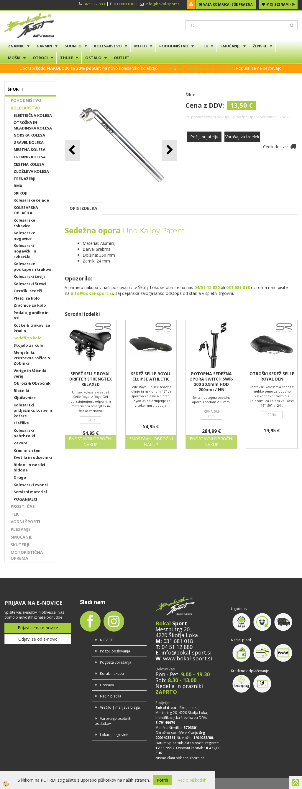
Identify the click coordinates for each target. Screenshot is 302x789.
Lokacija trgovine (114, 734)
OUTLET (121, 57)
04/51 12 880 (207, 287)
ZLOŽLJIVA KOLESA (31, 171)
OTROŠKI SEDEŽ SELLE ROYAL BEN (272, 376)
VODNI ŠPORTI (25, 521)
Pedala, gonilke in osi (31, 315)
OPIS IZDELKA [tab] (83, 208)
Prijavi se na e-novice (38, 627)
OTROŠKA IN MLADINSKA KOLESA (33, 125)
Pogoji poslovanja (115, 651)
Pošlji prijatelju (204, 136)
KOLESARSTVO (108, 46)
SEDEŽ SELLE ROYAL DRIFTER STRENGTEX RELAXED (90, 379)
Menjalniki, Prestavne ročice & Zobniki (32, 358)
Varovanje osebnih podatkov (113, 721)
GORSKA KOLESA (29, 135)
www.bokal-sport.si (187, 658)
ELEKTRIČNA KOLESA (33, 115)
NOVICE (106, 639)
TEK (204, 46)
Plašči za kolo (27, 298)
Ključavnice (25, 397)
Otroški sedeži (28, 290)
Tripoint (225, 68)
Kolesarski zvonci (31, 484)
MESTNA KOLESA (29, 149)
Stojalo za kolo (28, 345)
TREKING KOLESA (30, 157)
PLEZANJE (21, 529)
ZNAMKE (16, 46)
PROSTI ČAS (23, 506)
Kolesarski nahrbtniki (24, 433)
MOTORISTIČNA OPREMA (27, 555)
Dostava (107, 684)
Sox (181, 68)
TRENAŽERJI (24, 178)
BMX (18, 185)
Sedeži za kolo (28, 337)
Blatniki (21, 390)
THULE (66, 57)
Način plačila (110, 696)
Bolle (209, 68)
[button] (169, 150)
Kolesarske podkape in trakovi (32, 266)
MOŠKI (14, 57)
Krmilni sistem (28, 450)
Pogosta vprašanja (115, 662)
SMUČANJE (230, 46)
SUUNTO (73, 46)
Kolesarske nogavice (24, 235)
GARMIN (44, 46)
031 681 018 (124, 3)
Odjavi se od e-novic (37, 639)
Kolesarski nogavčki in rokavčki (25, 251)
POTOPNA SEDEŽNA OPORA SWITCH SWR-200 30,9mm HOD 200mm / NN (211, 381)
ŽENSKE (260, 46)
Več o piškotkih (192, 780)
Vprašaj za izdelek (242, 136)
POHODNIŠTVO (173, 46)
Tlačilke (21, 423)
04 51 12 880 (94, 3)
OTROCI (40, 57)
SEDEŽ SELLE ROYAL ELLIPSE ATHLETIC (151, 376)
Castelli (167, 68)
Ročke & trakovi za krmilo (32, 328)
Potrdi (162, 780)
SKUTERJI (20, 544)
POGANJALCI (25, 499)
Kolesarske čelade (31, 200)
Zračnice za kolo (30, 305)
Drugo (20, 477)
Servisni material (30, 491)
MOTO (140, 46)
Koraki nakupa (112, 673)
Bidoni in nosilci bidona (29, 467)
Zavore (20, 443)
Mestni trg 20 (172, 629)
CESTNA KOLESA (29, 164)
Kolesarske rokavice (24, 222)
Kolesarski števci (30, 283)
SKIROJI (20, 193)
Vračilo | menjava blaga (120, 707)
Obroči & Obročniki (33, 383)
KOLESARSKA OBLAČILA (26, 210)
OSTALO (93, 57)
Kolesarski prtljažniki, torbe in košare (33, 410)
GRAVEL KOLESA (29, 142)
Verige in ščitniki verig (30, 373)
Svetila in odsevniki (33, 457)
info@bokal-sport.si (162, 3)
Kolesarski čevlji (29, 276)
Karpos (194, 68)
